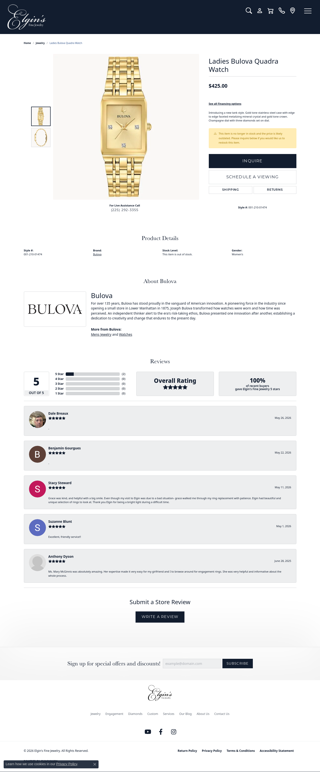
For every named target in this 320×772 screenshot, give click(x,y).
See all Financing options (225, 103)
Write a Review (160, 616)
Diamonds (135, 714)
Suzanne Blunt (60, 521)
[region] (126, 127)
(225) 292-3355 (125, 210)
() (123, 374)
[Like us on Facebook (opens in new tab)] (160, 732)
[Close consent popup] (94, 764)
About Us (203, 714)
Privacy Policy (212, 751)
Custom (152, 714)
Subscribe (238, 663)
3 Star (59, 384)
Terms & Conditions (241, 751)
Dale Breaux (58, 413)
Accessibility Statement (277, 751)
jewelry (40, 43)
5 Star (59, 374)
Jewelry (96, 714)
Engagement (114, 714)
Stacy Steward (60, 482)
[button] (249, 11)
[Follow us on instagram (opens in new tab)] (173, 732)
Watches (125, 334)
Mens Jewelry (101, 334)
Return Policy (187, 751)
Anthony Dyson (60, 556)
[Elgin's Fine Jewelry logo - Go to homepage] (122, 17)
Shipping (230, 190)
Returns (275, 190)
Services (168, 714)
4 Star (59, 379)
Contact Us (221, 714)
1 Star (59, 393)
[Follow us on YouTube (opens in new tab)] (148, 732)
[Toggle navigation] (308, 11)
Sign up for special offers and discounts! (113, 663)
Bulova (97, 254)
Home (27, 43)
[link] (282, 11)
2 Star (59, 388)
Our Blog (185, 714)
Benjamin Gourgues (64, 448)
